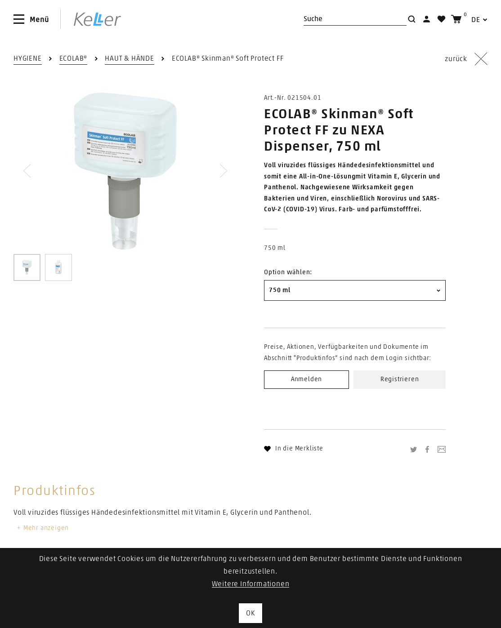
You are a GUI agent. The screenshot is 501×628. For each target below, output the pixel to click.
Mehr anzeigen (42, 528)
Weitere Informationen (251, 584)
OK (250, 613)
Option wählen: (288, 272)
